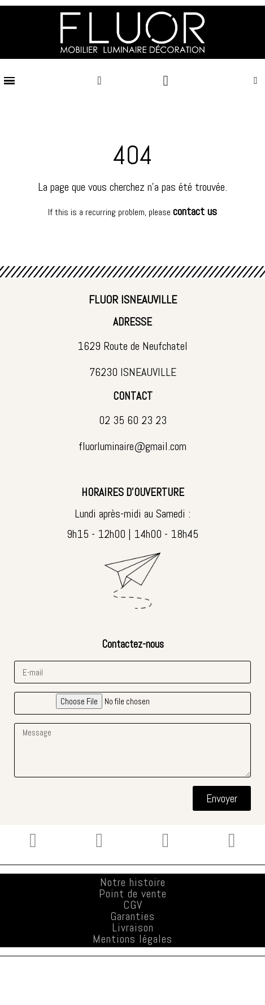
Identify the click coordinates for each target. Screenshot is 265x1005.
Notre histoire (133, 882)
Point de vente (133, 893)
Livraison (133, 927)
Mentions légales (132, 938)
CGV (132, 904)
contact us (195, 211)
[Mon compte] (99, 80)
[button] (255, 80)
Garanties (132, 916)
